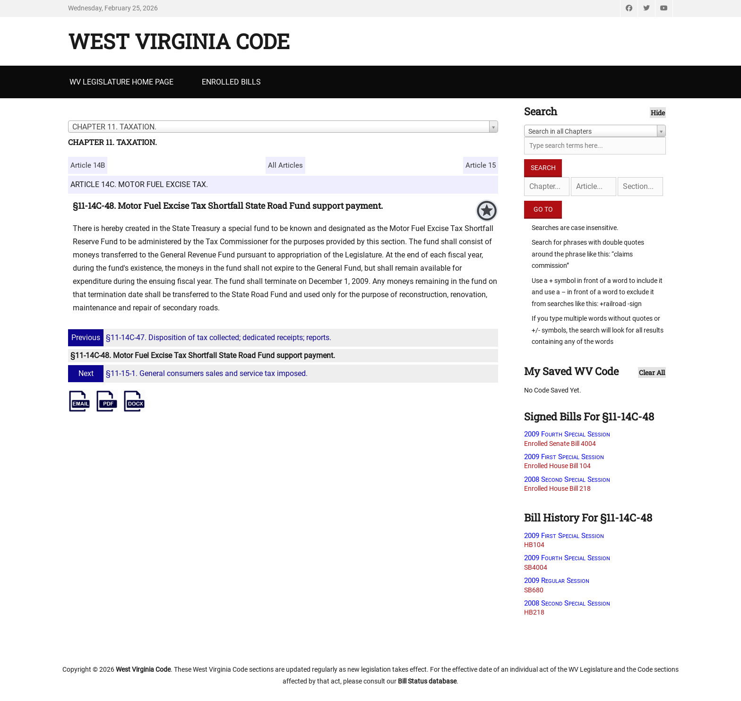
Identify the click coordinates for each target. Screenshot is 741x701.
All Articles (285, 165)
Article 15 (480, 165)
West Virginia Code (179, 41)
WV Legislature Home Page (121, 81)
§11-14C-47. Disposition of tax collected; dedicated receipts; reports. (200, 337)
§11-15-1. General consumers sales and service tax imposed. (189, 373)
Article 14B (87, 165)
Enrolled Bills (231, 81)
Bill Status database (427, 681)
